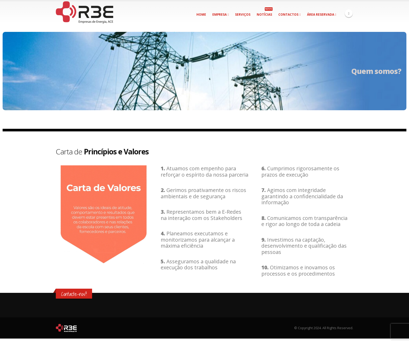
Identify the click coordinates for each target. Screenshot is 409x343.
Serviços (242, 14)
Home (201, 14)
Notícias (265, 12)
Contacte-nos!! (74, 294)
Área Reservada (320, 14)
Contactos (288, 14)
